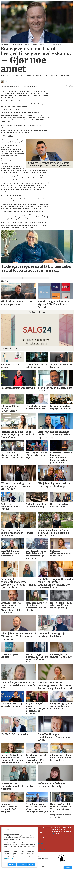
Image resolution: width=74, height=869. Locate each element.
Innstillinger (67, 867)
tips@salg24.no (38, 843)
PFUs (54, 833)
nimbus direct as (29, 278)
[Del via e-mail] (72, 86)
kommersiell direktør (15, 278)
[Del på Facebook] (67, 86)
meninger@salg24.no (39, 846)
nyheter (38, 278)
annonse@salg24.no (38, 849)
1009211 (4, 278)
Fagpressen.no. (9, 858)
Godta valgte (22, 864)
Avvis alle (31, 864)
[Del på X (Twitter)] (70, 86)
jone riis (45, 278)
